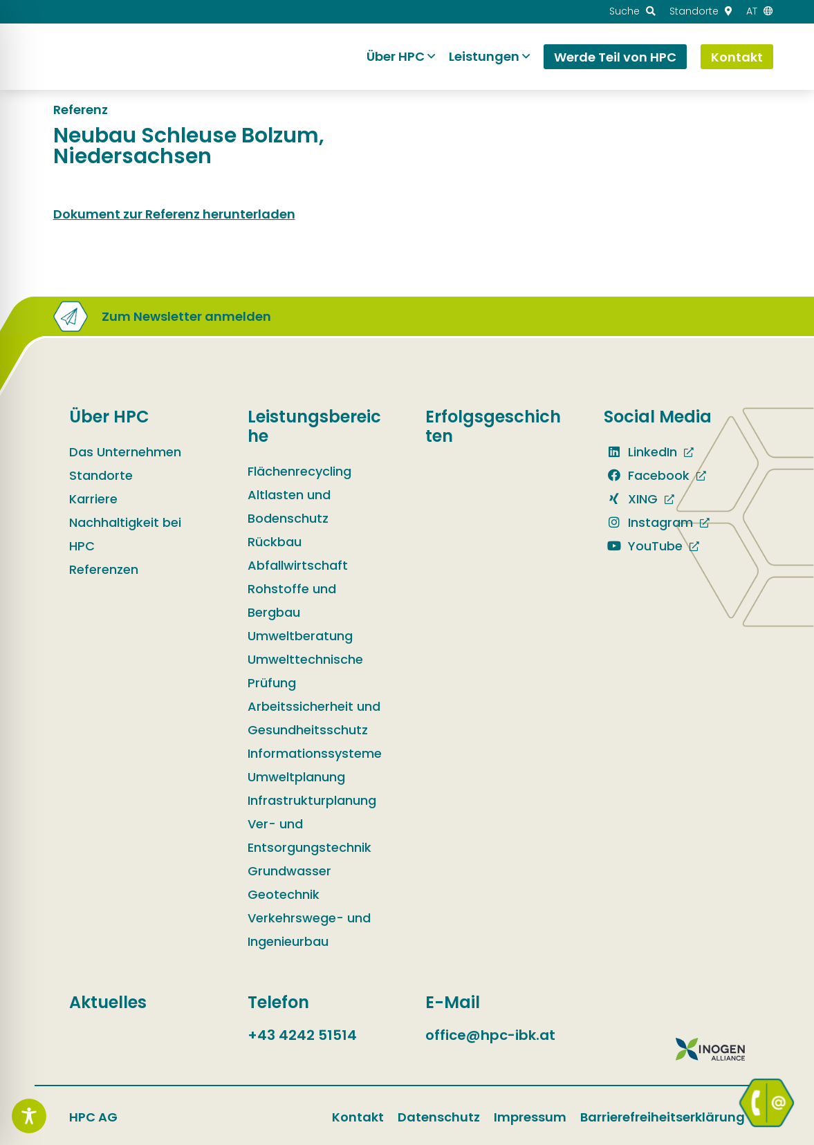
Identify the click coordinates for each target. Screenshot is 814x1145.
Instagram (648, 522)
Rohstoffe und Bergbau (292, 600)
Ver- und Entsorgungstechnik (309, 835)
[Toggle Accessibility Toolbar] (29, 1116)
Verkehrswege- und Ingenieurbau (309, 929)
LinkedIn (640, 451)
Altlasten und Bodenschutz (289, 506)
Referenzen (103, 569)
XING (631, 499)
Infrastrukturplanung (312, 800)
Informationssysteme (315, 753)
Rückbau (275, 541)
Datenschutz (439, 1117)
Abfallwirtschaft (298, 565)
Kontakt (358, 1117)
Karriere (93, 499)
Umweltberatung (300, 635)
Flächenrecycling (299, 471)
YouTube (643, 546)
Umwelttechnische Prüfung (305, 671)
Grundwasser (289, 870)
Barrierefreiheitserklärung (662, 1117)
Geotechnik (284, 894)
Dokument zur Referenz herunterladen (174, 214)
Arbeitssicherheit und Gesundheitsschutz (314, 718)
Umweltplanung (296, 776)
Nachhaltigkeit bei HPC (125, 534)
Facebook (647, 475)
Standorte (101, 475)
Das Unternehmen (125, 451)
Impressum (530, 1117)
